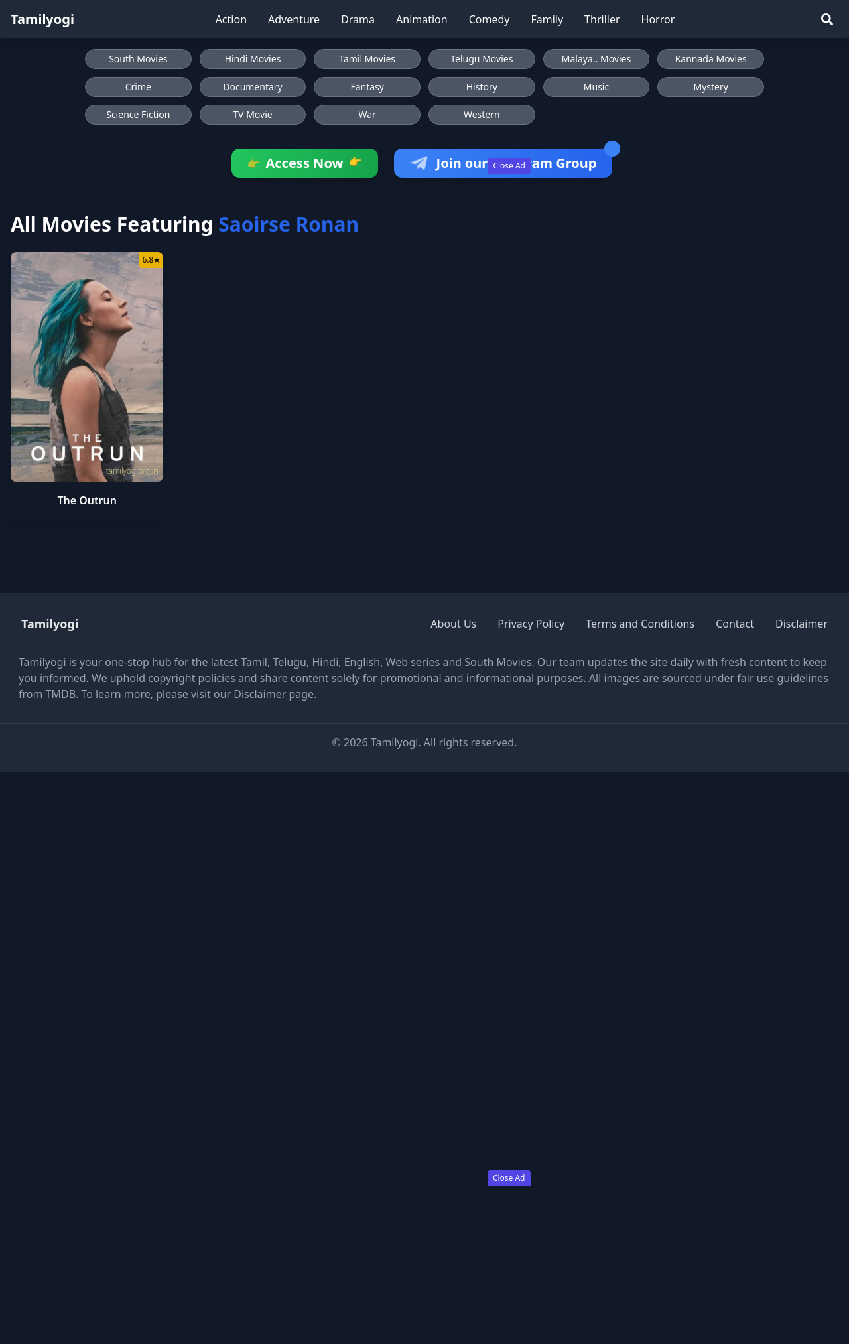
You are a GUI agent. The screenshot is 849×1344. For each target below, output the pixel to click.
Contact (735, 623)
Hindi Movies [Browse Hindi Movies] (253, 58)
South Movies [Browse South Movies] (138, 58)
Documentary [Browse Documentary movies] (253, 86)
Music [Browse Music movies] (596, 86)
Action (231, 19)
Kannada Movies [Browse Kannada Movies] (711, 58)
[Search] (827, 19)
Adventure (294, 19)
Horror (658, 19)
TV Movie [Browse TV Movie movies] (252, 114)
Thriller (602, 19)
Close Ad (509, 165)
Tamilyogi (42, 19)
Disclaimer (801, 623)
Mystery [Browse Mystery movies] (710, 86)
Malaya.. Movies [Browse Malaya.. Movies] (596, 58)
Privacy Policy (530, 623)
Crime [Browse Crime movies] (138, 86)
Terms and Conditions (640, 623)
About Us (453, 623)
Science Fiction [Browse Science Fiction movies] (138, 114)
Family (547, 19)
